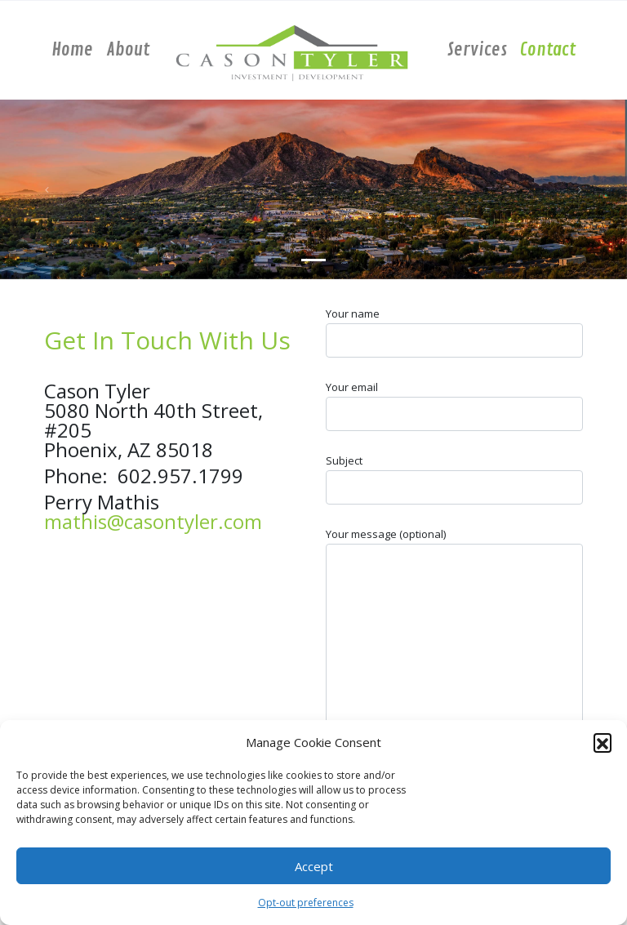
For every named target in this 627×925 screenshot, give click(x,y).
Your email (454, 405)
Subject (454, 479)
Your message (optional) (454, 655)
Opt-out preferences (306, 902)
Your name (454, 332)
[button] (602, 742)
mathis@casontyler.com (153, 521)
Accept (314, 866)
